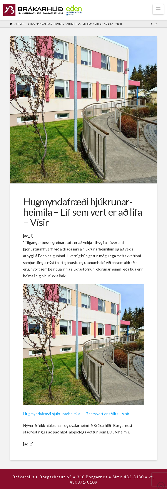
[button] (158, 9)
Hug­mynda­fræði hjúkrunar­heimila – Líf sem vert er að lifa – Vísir (76, 413)
